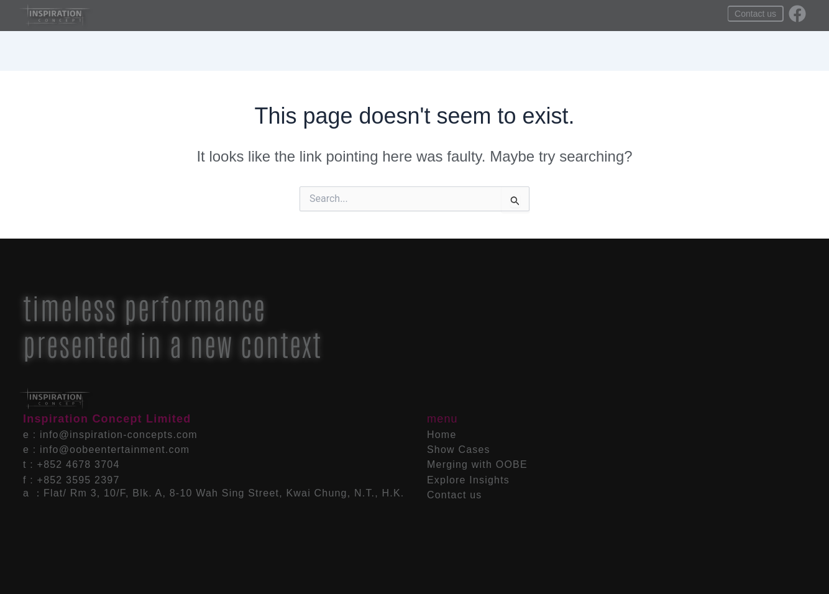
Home (288, 16)
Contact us (454, 495)
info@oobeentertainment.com (115, 449)
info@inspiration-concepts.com (119, 434)
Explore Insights (518, 16)
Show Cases (342, 16)
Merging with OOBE (426, 16)
